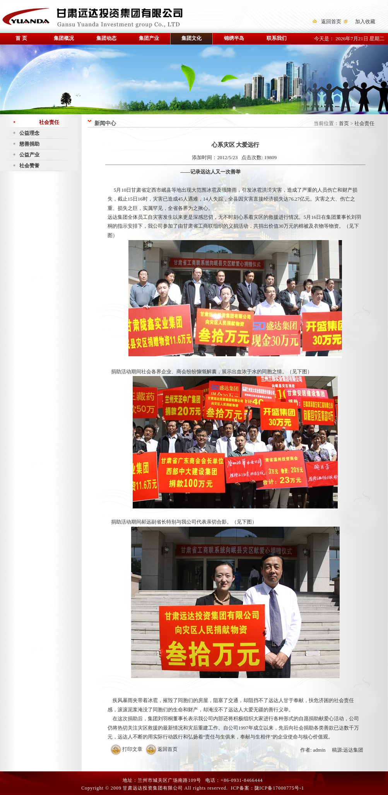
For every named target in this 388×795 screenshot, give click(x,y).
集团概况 (64, 38)
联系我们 (277, 38)
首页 (344, 123)
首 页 (21, 38)
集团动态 (106, 38)
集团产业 (149, 38)
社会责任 (49, 122)
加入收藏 (365, 21)
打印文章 (132, 749)
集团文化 (191, 38)
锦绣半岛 (234, 38)
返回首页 (331, 21)
